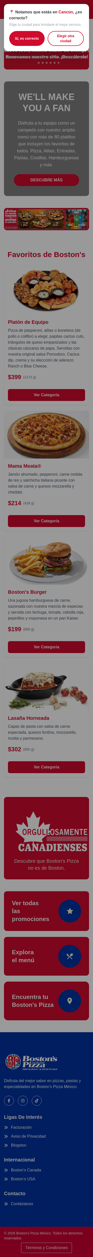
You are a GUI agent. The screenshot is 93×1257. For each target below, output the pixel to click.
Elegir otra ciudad (65, 38)
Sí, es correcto (27, 38)
